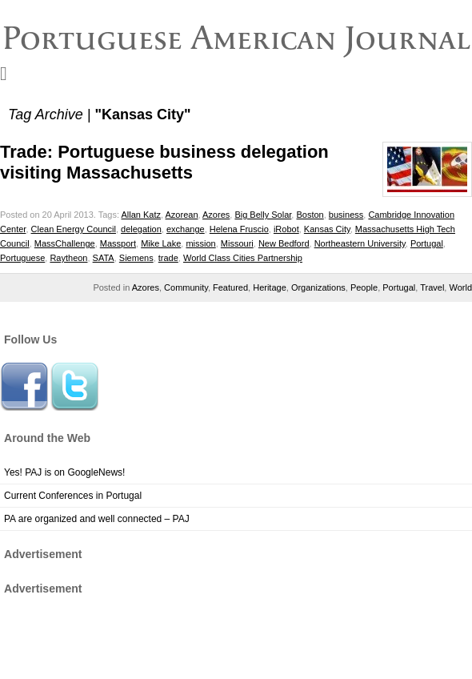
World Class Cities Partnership (242, 258)
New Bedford (284, 243)
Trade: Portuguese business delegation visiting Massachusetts (164, 162)
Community (186, 287)
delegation (141, 229)
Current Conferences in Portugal (73, 495)
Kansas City (327, 229)
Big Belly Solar (262, 214)
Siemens (136, 258)
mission (200, 243)
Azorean (182, 214)
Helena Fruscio (239, 229)
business (346, 214)
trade (168, 258)
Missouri (237, 243)
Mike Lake (161, 243)
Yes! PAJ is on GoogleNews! (64, 472)
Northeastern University (360, 243)
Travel (432, 287)
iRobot (286, 229)
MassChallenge (64, 243)
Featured (230, 287)
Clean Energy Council (73, 229)
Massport (118, 243)
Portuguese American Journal (236, 38)
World (460, 287)
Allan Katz (141, 214)
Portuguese (22, 258)
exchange (185, 229)
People (364, 287)
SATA (103, 258)
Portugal (426, 243)
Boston (309, 214)
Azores (216, 214)
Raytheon (68, 258)
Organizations (318, 287)
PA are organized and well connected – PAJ (97, 518)
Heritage (269, 287)
